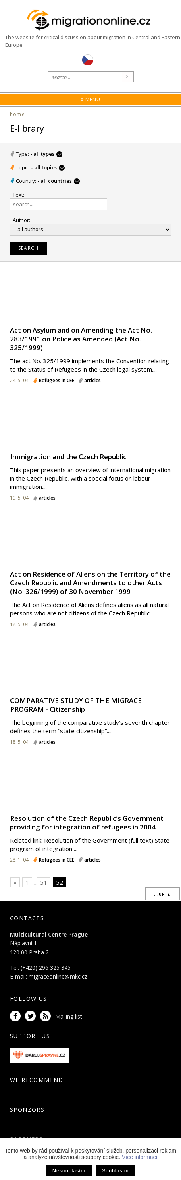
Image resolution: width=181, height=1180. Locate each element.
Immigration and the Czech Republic (68, 456)
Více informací (139, 1157)
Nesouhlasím (68, 1171)
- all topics (48, 167)
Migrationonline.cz (90, 20)
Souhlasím (115, 1171)
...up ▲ (162, 894)
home (17, 114)
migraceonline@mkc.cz (58, 976)
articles (92, 380)
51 (43, 882)
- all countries (58, 180)
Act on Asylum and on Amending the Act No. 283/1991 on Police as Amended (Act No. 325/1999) (81, 339)
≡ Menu (90, 99)
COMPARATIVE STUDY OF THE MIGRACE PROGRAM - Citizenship (76, 705)
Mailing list (68, 1016)
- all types (46, 153)
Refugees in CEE (56, 380)
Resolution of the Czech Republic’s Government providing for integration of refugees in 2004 (87, 822)
